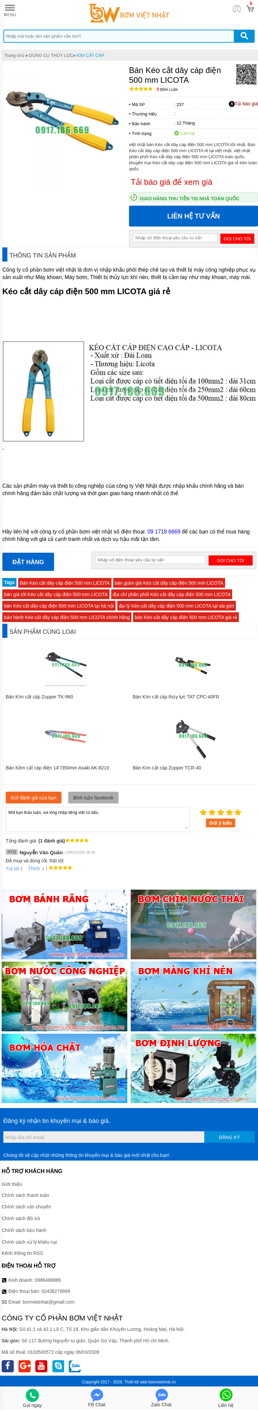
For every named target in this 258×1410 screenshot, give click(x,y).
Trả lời (12, 868)
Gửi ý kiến (220, 823)
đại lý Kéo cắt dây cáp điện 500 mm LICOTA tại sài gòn (176, 606)
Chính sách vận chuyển (26, 1206)
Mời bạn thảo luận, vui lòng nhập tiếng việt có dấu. (98, 819)
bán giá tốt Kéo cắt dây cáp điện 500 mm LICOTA (56, 594)
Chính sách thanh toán (25, 1195)
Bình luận (167, 90)
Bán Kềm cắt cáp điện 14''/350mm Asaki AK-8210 (57, 767)
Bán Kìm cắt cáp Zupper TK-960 (39, 696)
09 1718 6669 (163, 532)
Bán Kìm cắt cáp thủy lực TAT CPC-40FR (176, 696)
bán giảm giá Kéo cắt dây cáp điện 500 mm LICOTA (169, 583)
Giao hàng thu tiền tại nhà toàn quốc (190, 198)
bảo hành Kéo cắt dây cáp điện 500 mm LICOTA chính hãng (67, 617)
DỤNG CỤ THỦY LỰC (51, 55)
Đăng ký (229, 1137)
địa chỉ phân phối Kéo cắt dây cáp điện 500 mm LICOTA (172, 594)
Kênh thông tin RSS (22, 1253)
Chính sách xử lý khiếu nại (29, 1242)
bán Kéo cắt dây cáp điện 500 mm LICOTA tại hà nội (59, 606)
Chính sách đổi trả (21, 1218)
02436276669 (55, 1291)
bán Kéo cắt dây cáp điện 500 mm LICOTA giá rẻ (186, 617)
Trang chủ (14, 55)
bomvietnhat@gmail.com (49, 1302)
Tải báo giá (243, 104)
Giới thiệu (12, 1184)
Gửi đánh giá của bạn (33, 797)
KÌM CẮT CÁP (90, 55)
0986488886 (48, 1280)
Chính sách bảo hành (24, 1230)
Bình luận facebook (93, 797)
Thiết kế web (135, 1382)
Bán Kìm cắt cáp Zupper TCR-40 (167, 767)
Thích (31, 868)
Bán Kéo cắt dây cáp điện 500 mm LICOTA (65, 583)
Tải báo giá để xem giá (171, 181)
